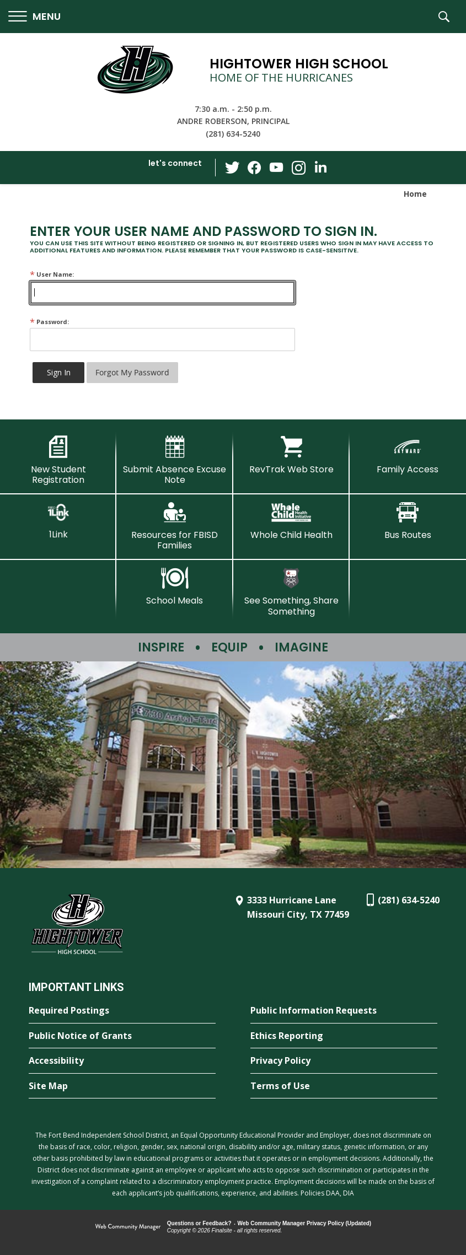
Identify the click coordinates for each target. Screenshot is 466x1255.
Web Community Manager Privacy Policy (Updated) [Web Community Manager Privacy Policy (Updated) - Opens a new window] (305, 1223)
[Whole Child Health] (291, 520)
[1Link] (58, 520)
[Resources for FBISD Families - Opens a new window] (174, 526)
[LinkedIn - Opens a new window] (320, 167)
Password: (49, 321)
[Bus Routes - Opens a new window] (407, 520)
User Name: (52, 274)
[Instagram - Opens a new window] (298, 168)
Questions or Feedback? (199, 1223)
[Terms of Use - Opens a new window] (344, 1086)
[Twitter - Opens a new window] (232, 167)
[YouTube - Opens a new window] (276, 167)
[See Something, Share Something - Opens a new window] (291, 591)
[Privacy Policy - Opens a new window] (344, 1061)
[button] (34, 17)
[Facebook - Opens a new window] (254, 168)
